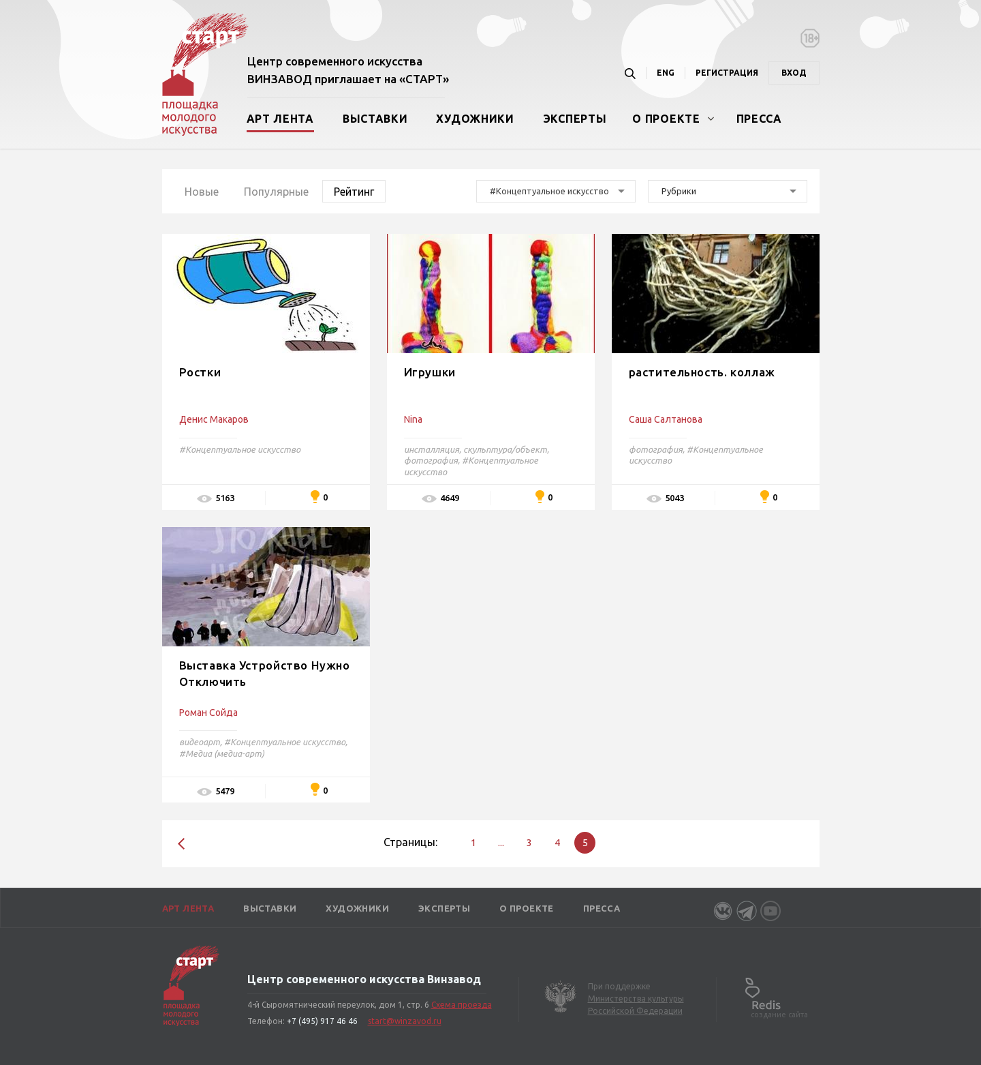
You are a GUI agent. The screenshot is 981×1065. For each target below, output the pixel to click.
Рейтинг (354, 191)
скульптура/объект (505, 449)
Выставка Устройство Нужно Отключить (264, 673)
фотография (431, 460)
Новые (202, 191)
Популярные (276, 191)
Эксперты (575, 118)
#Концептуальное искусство (239, 449)
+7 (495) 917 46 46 (322, 1021)
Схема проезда (461, 1004)
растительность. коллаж (702, 371)
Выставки (375, 118)
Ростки (200, 371)
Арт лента (280, 118)
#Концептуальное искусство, (285, 742)
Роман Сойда (208, 712)
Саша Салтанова (665, 419)
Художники (475, 118)
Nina (413, 419)
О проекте (666, 118)
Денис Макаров (214, 419)
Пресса (759, 118)
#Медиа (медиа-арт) (221, 753)
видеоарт (199, 742)
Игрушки (430, 371)
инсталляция (431, 449)
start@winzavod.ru (404, 1021)
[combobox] (556, 191)
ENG (665, 72)
